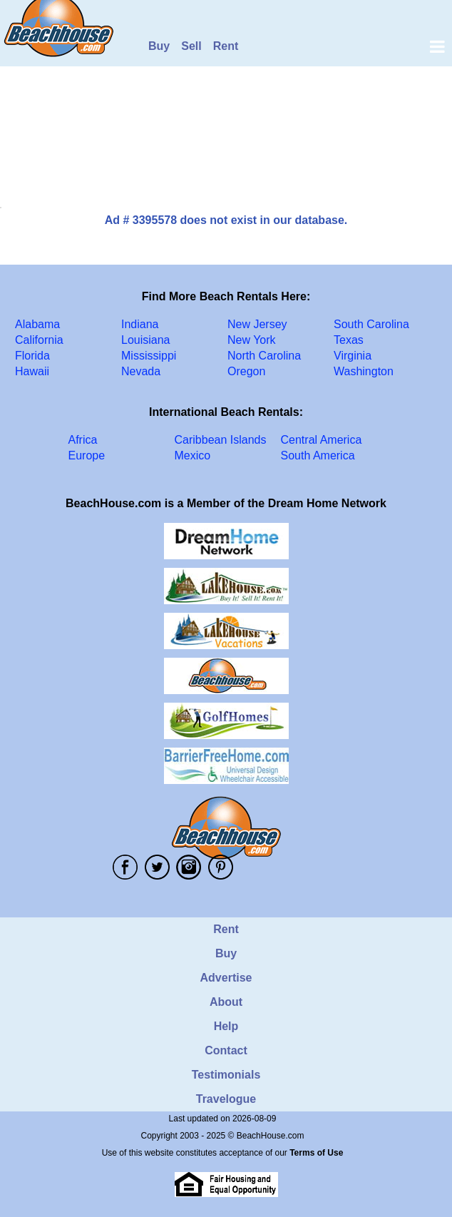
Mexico (193, 455)
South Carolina (371, 324)
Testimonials (226, 1075)
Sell (191, 46)
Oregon (246, 371)
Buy (159, 46)
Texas (349, 340)
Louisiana (145, 340)
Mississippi (148, 356)
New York (251, 340)
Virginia (352, 356)
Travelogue (226, 1099)
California (39, 340)
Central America (321, 440)
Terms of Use (316, 1153)
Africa (83, 440)
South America (318, 455)
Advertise (226, 978)
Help (226, 1026)
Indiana (140, 324)
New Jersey (257, 324)
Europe (87, 455)
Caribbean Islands (221, 440)
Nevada (140, 371)
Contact (226, 1050)
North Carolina (264, 356)
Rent (226, 46)
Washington (364, 371)
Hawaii (32, 371)
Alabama (37, 324)
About (226, 1002)
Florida (32, 356)
